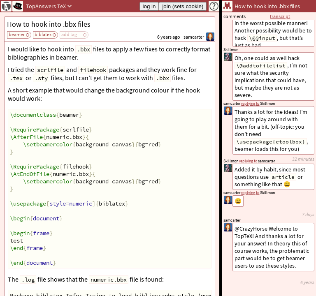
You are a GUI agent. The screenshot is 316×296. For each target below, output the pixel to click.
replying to (250, 192)
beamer (17, 34)
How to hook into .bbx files (49, 24)
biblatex (43, 34)
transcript (280, 16)
